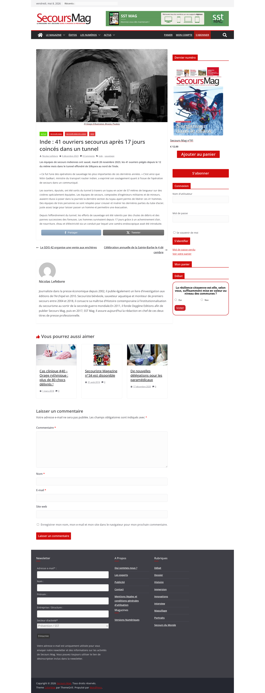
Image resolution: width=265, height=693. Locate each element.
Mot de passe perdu (184, 249)
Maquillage (160, 610)
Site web (41, 506)
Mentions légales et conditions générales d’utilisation (127, 601)
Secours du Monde (165, 625)
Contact (119, 589)
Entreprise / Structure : (50, 607)
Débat (157, 568)
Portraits (159, 617)
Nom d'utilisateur (182, 193)
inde (101, 156)
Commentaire (46, 428)
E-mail (41, 490)
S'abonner (200, 173)
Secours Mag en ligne (76, 134)
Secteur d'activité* (47, 620)
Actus (107, 34)
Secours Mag (56, 134)
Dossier (158, 575)
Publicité (120, 582)
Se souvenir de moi (185, 232)
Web (92, 134)
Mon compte (184, 34)
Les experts (121, 575)
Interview (159, 603)
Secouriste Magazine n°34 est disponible (101, 373)
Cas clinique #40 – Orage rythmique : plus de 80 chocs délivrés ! (54, 377)
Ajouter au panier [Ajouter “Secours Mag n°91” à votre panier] (198, 154)
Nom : (40, 581)
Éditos (73, 34)
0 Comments (87, 156)
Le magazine (54, 34)
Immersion (160, 589)
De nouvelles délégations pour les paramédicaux (146, 375)
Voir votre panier (182, 253)
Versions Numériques (127, 619)
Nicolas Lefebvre (50, 156)
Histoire (159, 582)
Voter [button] (180, 308)
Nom (40, 474)
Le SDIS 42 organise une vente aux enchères (66, 247)
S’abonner (202, 34)
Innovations (161, 596)
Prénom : (42, 594)
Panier (168, 34)
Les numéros (88, 34)
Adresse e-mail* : (47, 568)
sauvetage (109, 156)
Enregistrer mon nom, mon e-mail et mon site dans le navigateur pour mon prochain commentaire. (104, 524)
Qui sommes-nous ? (126, 568)
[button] (63, 35)
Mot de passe (180, 213)
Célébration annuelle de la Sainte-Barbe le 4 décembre (135, 250)
